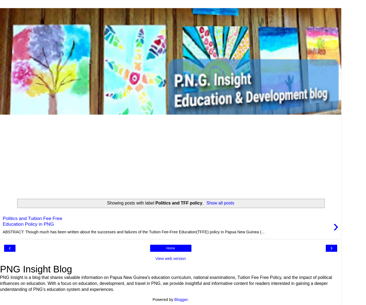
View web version (171, 258)
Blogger (181, 299)
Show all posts (220, 203)
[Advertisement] (171, 155)
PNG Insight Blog (36, 269)
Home (170, 248)
